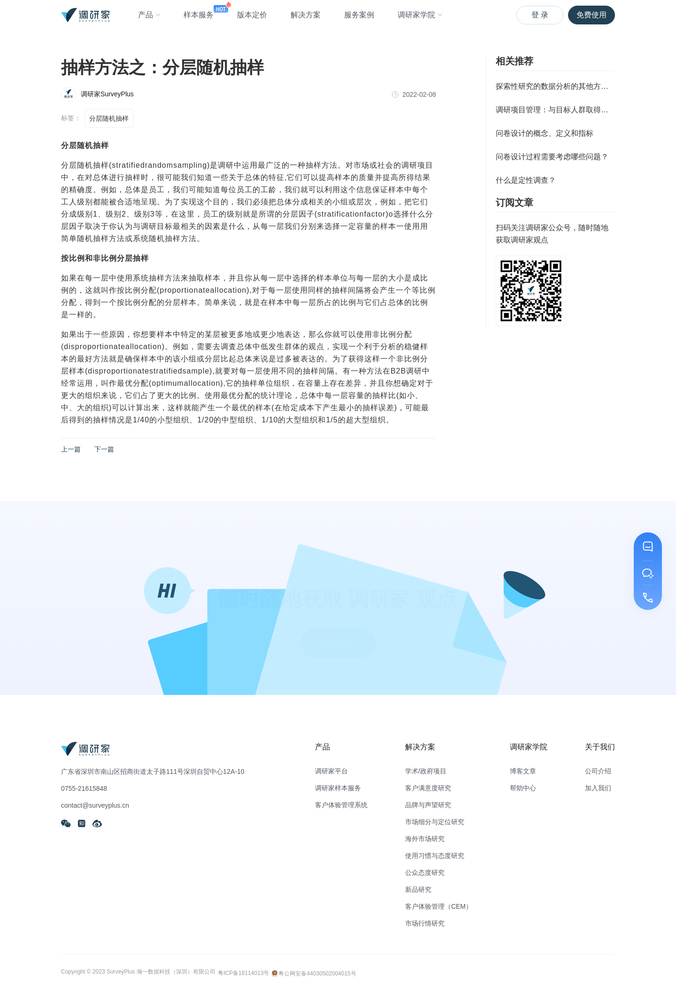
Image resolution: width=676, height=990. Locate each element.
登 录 (539, 15)
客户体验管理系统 (341, 805)
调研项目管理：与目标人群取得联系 (555, 110)
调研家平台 (331, 771)
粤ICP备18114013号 (243, 972)
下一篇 (104, 449)
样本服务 (199, 10)
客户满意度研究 (428, 788)
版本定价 (252, 15)
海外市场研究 (425, 838)
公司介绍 (598, 771)
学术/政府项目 (425, 771)
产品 (149, 15)
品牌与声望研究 (428, 805)
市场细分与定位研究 (434, 822)
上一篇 (71, 449)
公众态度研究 (425, 872)
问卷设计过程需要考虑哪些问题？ (552, 157)
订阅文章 (338, 632)
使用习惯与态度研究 (434, 855)
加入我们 (598, 788)
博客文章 (523, 771)
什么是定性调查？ (526, 180)
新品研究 (418, 889)
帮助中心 (523, 788)
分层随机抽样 (109, 118)
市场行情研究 (425, 923)
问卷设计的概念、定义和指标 (544, 133)
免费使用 (591, 15)
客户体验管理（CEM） (438, 906)
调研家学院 (420, 15)
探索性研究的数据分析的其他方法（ (555, 86)
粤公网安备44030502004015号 (313, 972)
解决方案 (306, 15)
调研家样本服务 (338, 788)
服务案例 (359, 15)
